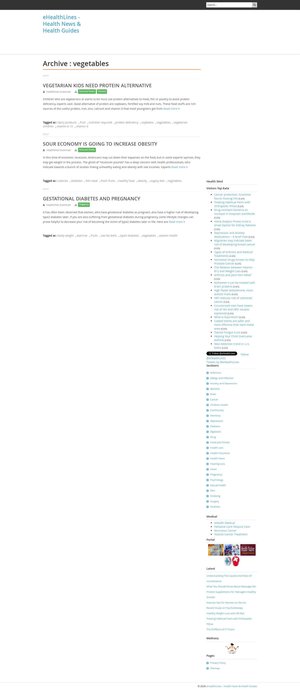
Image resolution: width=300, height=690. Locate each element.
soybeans (148, 122)
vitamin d (82, 126)
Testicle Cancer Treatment (230, 534)
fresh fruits (108, 181)
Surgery (214, 501)
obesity (142, 181)
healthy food (126, 181)
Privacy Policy (218, 663)
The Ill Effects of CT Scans (220, 629)
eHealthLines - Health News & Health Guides (62, 24)
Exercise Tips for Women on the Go (226, 602)
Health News (217, 458)
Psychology (216, 480)
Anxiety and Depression (223, 383)
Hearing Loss (217, 463)
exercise (82, 235)
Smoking (215, 496)
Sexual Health (218, 485)
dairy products (67, 122)
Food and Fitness (87, 91)
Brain (213, 394)
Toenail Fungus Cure (227, 332)
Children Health (219, 405)
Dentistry (215, 415)
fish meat (92, 181)
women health (168, 235)
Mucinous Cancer (225, 530)
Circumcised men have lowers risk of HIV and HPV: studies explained (233, 309)
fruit (83, 122)
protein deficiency (126, 122)
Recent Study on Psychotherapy (224, 608)
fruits (94, 235)
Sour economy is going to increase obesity (100, 144)
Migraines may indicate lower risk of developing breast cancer (234, 242)
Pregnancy (84, 204)
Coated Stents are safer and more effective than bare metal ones (234, 324)
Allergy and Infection (222, 378)
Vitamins (102, 91)
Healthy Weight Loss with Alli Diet (225, 613)
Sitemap (215, 668)
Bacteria (214, 388)
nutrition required (100, 122)
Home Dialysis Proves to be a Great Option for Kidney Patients (235, 223)
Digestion (215, 431)
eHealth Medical (224, 523)
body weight (66, 235)
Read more (171, 108)
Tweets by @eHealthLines (222, 362)
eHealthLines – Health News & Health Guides (231, 686)
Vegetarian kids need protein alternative (97, 85)
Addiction (215, 372)
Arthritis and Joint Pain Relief (232, 275)
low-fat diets (109, 235)
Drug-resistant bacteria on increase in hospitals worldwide (234, 212)
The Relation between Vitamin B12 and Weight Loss (233, 269)
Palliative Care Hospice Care (232, 526)
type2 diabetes (129, 235)
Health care (216, 447)
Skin (212, 490)
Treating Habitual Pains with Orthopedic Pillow (232, 204)
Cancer (214, 399)
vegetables (164, 122)
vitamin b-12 (65, 126)
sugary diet (157, 181)
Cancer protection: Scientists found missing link (232, 196)
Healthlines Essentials (58, 91)
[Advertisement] (62, 44)
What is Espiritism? (226, 317)
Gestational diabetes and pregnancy (91, 198)
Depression (216, 421)
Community (217, 410)
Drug (213, 437)
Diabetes (76, 181)
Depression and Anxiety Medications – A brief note (231, 234)
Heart (213, 469)
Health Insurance (220, 453)
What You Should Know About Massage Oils (231, 586)
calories (63, 181)
